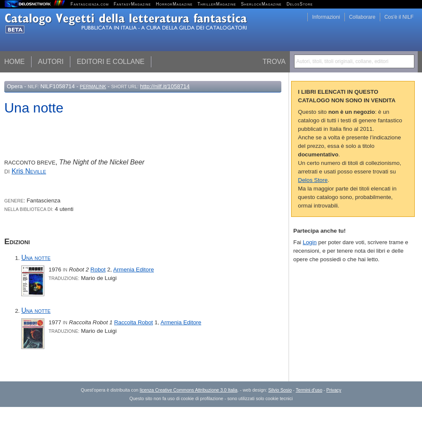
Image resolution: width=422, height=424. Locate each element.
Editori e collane (111, 61)
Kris (29, 171)
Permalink (93, 86)
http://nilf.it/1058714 (165, 86)
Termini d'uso (309, 389)
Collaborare (362, 17)
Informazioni (326, 17)
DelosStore (299, 4)
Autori (51, 61)
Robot (98, 269)
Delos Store (313, 180)
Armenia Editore (133, 269)
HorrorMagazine (174, 4)
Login (310, 242)
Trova (274, 61)
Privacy (334, 389)
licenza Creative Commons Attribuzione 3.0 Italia (188, 389)
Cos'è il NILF (398, 17)
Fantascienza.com (90, 4)
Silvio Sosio (280, 389)
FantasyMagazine (132, 4)
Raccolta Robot (133, 322)
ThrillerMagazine (216, 4)
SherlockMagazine (261, 4)
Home (14, 61)
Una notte (36, 257)
